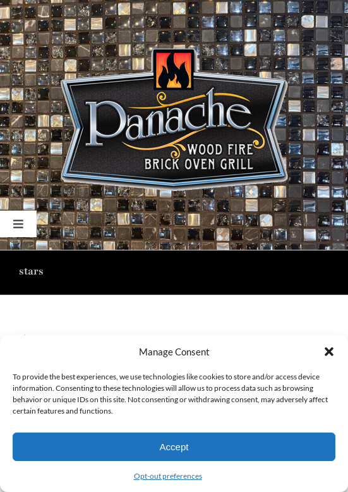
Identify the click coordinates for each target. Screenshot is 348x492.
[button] (329, 351)
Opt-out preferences (168, 476)
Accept (174, 446)
